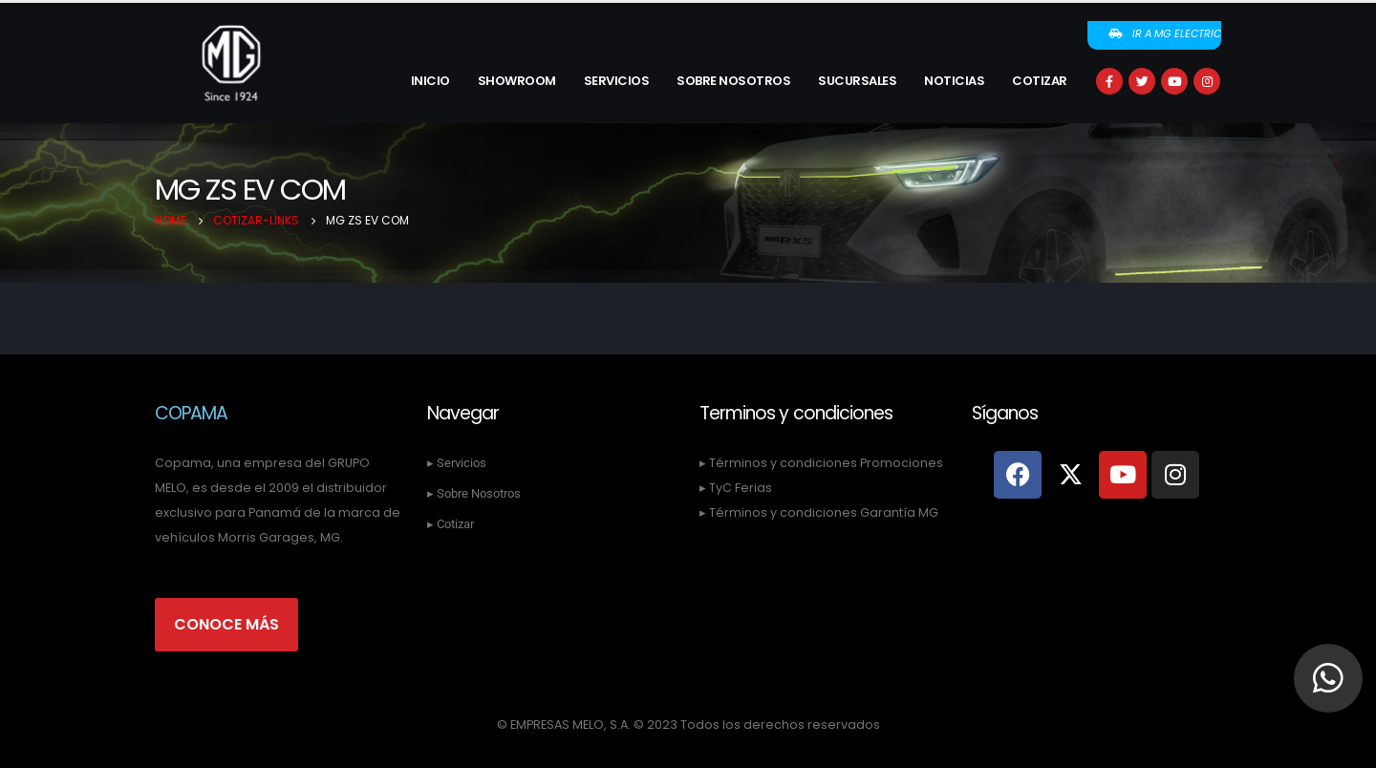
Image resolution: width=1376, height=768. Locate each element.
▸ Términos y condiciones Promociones (821, 463)
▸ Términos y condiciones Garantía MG (818, 512)
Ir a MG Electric (1164, 33)
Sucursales (857, 81)
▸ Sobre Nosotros (474, 493)
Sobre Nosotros (733, 81)
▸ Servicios (456, 463)
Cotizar (1039, 81)
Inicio (430, 81)
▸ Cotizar (450, 524)
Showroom (517, 81)
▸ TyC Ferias (735, 488)
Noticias (954, 81)
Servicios (617, 81)
